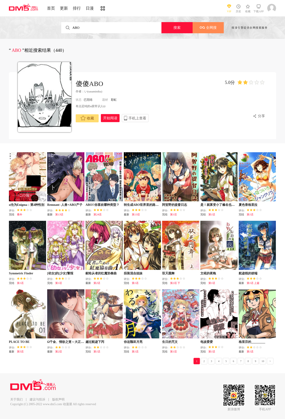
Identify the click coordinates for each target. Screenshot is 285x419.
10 (263, 361)
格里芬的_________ (252, 342)
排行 (77, 8)
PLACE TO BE (19, 342)
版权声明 (58, 399)
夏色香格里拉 (248, 204)
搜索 (177, 27)
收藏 (87, 118)
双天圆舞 (168, 273)
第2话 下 (175, 283)
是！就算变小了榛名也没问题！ (222, 204)
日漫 (90, 8)
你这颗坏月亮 (133, 342)
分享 (261, 116)
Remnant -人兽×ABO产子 (64, 204)
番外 (19, 214)
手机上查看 (137, 118)
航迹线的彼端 (248, 273)
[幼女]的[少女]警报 (60, 273)
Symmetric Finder (21, 273)
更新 (64, 8)
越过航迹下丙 (95, 342)
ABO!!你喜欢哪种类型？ (102, 204)
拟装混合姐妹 (133, 273)
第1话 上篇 (253, 283)
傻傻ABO (89, 83)
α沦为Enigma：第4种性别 (27, 204)
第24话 (98, 214)
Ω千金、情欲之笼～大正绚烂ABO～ (72, 342)
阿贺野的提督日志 (174, 204)
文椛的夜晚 (208, 273)
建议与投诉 (37, 399)
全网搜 (208, 27)
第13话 (59, 214)
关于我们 (16, 399)
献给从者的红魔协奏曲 (101, 273)
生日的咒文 (170, 342)
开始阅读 (110, 118)
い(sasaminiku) (93, 91)
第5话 (20, 351)
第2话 (97, 283)
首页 (51, 8)
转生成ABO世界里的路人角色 (144, 204)
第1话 (173, 214)
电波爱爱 (206, 342)
